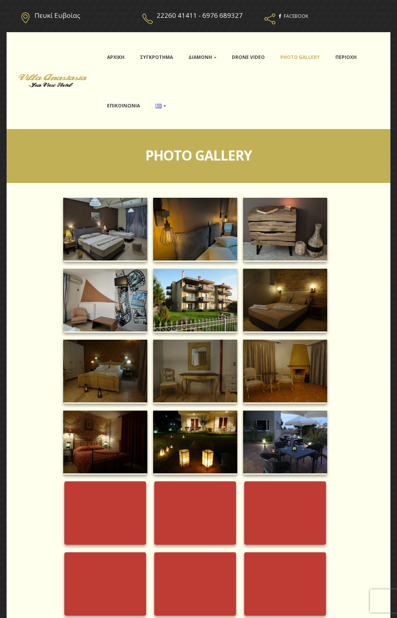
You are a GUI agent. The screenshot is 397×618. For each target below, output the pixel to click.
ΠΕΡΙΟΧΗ (346, 57)
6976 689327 (222, 15)
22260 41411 (177, 15)
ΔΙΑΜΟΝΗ (200, 57)
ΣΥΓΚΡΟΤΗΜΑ (156, 57)
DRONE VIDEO (248, 57)
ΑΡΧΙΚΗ (115, 57)
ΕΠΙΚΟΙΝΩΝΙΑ (123, 105)
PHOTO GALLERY (300, 57)
